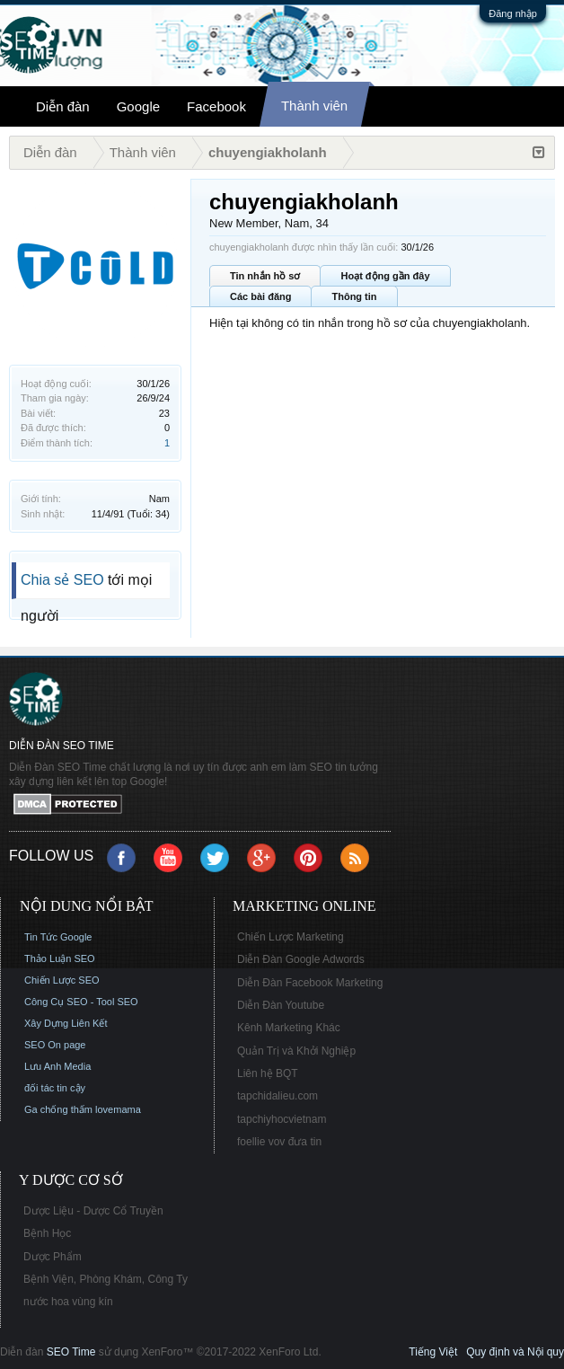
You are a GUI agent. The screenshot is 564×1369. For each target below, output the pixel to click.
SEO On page (55, 1044)
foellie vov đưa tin (279, 1141)
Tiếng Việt (433, 1352)
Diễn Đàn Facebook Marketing (310, 982)
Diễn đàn (63, 106)
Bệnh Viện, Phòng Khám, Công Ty (105, 1279)
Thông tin (353, 296)
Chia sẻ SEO (62, 579)
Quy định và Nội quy (515, 1352)
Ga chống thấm (58, 1109)
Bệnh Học (47, 1233)
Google (138, 106)
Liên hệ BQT (267, 1073)
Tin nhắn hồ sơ (265, 275)
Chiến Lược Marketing (290, 937)
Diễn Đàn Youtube (280, 1005)
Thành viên (314, 105)
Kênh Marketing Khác (288, 1027)
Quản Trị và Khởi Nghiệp (296, 1051)
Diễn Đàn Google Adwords (301, 959)
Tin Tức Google (58, 937)
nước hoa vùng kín (68, 1301)
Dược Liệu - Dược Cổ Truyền (93, 1211)
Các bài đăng (260, 296)
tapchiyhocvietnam (281, 1119)
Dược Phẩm (52, 1256)
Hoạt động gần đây (384, 275)
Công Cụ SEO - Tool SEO (81, 1001)
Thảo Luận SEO (59, 958)
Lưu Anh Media (57, 1066)
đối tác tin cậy (54, 1087)
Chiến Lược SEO (62, 980)
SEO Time (71, 1352)
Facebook (216, 106)
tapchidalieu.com (277, 1096)
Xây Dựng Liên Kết (66, 1023)
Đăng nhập (513, 13)
